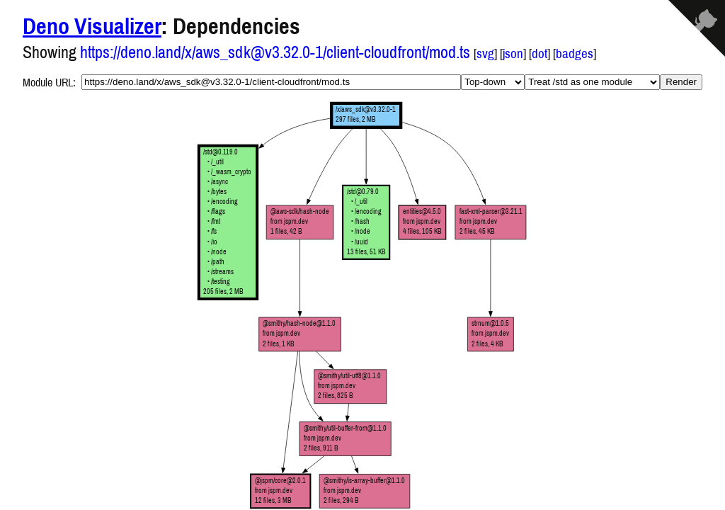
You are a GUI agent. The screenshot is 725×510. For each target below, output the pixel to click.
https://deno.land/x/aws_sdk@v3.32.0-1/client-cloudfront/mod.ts (275, 51)
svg (485, 53)
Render (681, 81)
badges (574, 53)
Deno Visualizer (92, 26)
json (513, 53)
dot (539, 53)
